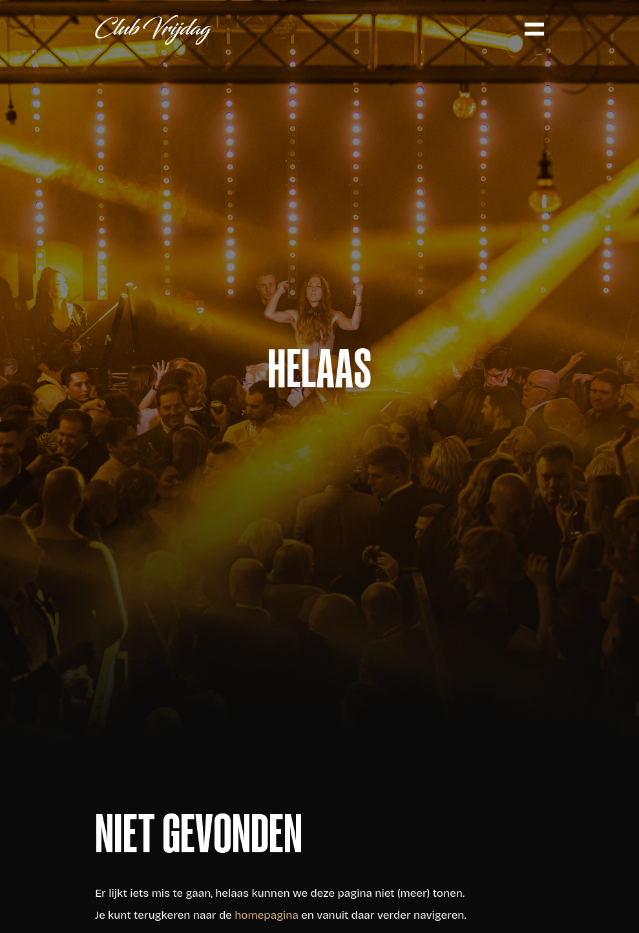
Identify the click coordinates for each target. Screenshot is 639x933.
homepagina (267, 915)
